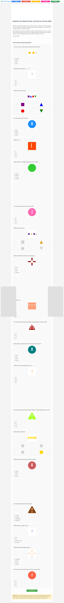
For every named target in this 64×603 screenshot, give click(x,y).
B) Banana (16, 175)
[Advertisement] (8, 301)
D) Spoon (16, 360)
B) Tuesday (16, 517)
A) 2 (15, 80)
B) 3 (15, 582)
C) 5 (15, 221)
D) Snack (16, 564)
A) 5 (15, 311)
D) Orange (16, 178)
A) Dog (16, 267)
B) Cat (15, 269)
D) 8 (15, 316)
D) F (15, 382)
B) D (15, 379)
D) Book (16, 476)
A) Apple (16, 173)
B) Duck (16, 60)
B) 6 (15, 313)
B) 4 (15, 82)
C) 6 (15, 83)
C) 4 (15, 584)
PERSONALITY (26, 1)
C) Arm (16, 474)
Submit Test (32, 590)
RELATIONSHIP (45, 1)
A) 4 (15, 333)
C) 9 (15, 155)
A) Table (16, 471)
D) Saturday (16, 520)
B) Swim (16, 131)
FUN (36, 1)
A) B (15, 377)
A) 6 (15, 421)
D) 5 (15, 586)
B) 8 (15, 153)
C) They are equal (18, 540)
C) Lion (16, 270)
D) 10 (15, 156)
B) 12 (15, 539)
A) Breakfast (17, 559)
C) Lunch (16, 562)
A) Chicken (16, 58)
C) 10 (15, 425)
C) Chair (16, 358)
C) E (15, 380)
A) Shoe (16, 355)
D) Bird (16, 63)
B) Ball (16, 357)
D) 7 (15, 85)
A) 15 (15, 537)
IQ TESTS (55, 1)
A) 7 (15, 151)
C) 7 (15, 315)
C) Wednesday (17, 518)
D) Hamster (16, 272)
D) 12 (15, 426)
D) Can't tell (16, 542)
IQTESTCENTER (6, 1)
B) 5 (15, 335)
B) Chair (16, 472)
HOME (16, 1)
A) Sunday (16, 515)
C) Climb (16, 133)
